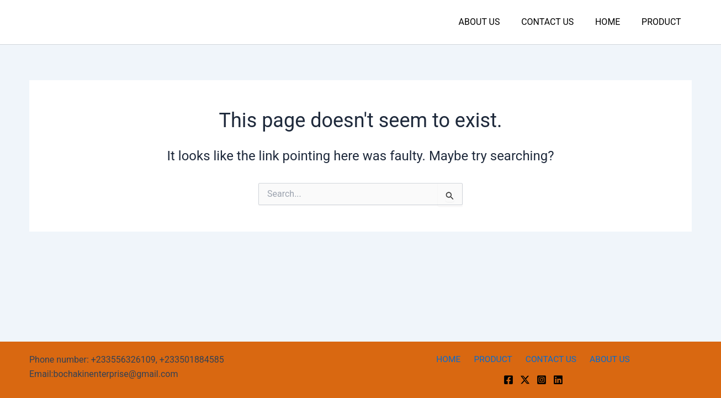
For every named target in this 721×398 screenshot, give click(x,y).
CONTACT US (557, 22)
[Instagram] (542, 380)
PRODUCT (663, 22)
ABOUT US (492, 22)
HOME (613, 22)
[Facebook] (508, 380)
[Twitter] (525, 380)
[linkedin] (558, 380)
